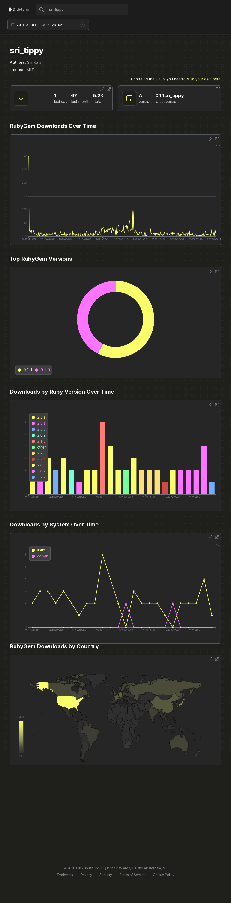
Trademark (65, 875)
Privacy (86, 875)
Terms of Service (132, 875)
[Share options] (102, 89)
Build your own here (203, 79)
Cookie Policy (163, 875)
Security (105, 875)
